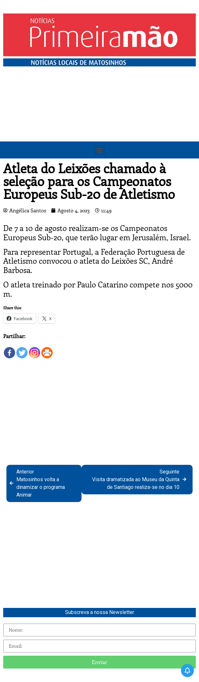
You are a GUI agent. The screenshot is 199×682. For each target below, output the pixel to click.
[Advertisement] (99, 118)
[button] (99, 150)
